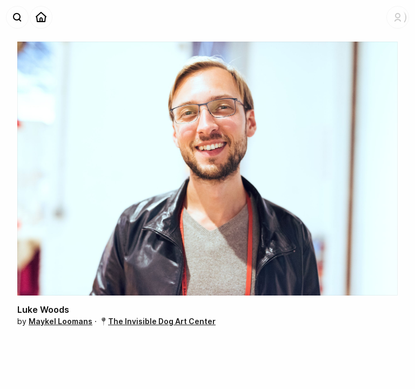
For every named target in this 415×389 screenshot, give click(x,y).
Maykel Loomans (60, 321)
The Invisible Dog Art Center (162, 321)
